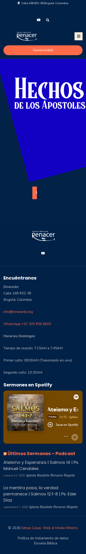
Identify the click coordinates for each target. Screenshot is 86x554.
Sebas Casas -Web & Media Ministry (49, 528)
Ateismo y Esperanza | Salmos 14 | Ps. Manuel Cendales (41, 465)
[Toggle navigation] (79, 36)
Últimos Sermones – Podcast (41, 453)
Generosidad (43, 50)
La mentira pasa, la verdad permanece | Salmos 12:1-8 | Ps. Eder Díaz (40, 494)
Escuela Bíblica (45, 543)
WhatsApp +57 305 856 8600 (27, 324)
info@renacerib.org (18, 312)
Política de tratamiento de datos (43, 538)
